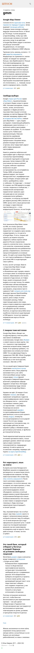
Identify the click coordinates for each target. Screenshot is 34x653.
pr (21, 455)
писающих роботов (17, 27)
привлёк (19, 514)
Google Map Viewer (11, 19)
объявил (26, 340)
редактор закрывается (14, 54)
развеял (14, 557)
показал (13, 395)
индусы (11, 417)
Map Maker (8, 101)
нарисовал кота (19, 23)
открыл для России (15, 99)
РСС (23, 643)
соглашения (21, 559)
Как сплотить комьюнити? (13, 479)
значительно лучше (19, 368)
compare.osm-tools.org (22, 291)
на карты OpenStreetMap (17, 452)
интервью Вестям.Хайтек (13, 119)
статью (15, 377)
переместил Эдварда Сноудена (14, 25)
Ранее (4, 623)
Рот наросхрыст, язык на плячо (13, 463)
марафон (20, 410)
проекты (24, 323)
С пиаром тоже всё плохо (15, 330)
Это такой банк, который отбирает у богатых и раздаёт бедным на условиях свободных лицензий (14, 549)
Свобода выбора (10, 95)
